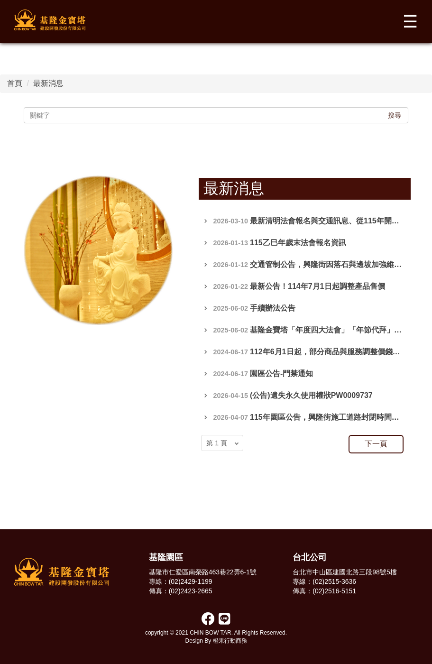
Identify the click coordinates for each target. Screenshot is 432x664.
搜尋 (394, 115)
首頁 (14, 83)
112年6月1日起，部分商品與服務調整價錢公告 (329, 352)
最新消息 (48, 83)
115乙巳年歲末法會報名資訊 (298, 243)
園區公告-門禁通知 (281, 373)
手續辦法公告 (272, 308)
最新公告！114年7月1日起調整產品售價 (317, 286)
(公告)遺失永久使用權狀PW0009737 (311, 395)
